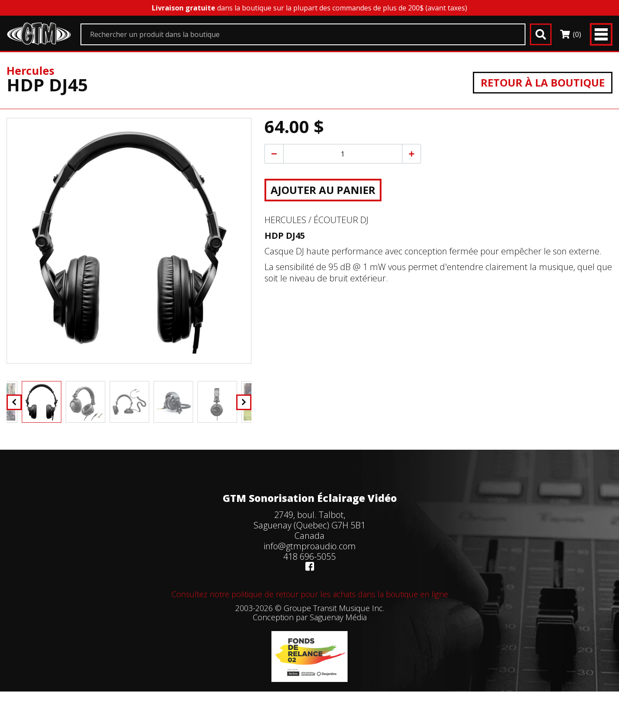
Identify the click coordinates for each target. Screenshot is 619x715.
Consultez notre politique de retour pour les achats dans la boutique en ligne (309, 594)
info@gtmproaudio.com (310, 546)
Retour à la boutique (543, 82)
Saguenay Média (338, 617)
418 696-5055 (309, 556)
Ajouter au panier (323, 190)
